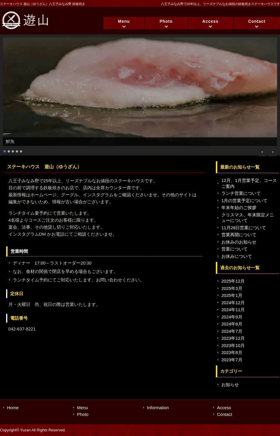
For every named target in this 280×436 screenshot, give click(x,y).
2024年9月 (231, 316)
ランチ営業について (241, 193)
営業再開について (238, 234)
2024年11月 (233, 309)
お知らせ (230, 384)
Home (13, 407)
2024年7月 (231, 331)
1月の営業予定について (244, 200)
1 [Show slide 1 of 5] (5, 151)
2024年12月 (233, 302)
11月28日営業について (243, 227)
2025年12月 (233, 281)
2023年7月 (231, 359)
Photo (166, 21)
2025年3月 (231, 288)
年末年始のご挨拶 (238, 207)
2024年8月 (231, 323)
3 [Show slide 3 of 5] (13, 151)
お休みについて (236, 256)
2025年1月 (231, 295)
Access (210, 21)
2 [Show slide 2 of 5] (9, 151)
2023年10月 (233, 345)
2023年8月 (231, 352)
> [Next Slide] (272, 152)
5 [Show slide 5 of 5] (21, 151)
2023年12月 (233, 338)
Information (158, 407)
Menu (124, 21)
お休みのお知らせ (238, 241)
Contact (256, 21)
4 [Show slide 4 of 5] (17, 151)
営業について (234, 248)
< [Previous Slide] (262, 152)
